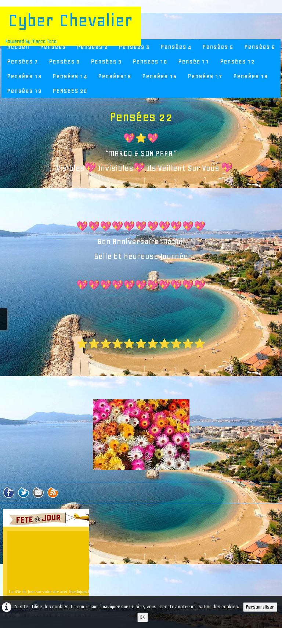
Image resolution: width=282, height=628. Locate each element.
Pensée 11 (193, 61)
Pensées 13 (24, 76)
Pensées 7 (22, 61)
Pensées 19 (24, 90)
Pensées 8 (64, 61)
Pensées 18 (250, 76)
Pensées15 (114, 76)
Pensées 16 (159, 76)
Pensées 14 (70, 76)
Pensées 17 (205, 76)
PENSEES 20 (70, 90)
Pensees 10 (150, 61)
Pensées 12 (237, 61)
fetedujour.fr (80, 591)
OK (142, 617)
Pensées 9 (106, 61)
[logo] (70, 26)
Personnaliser (260, 607)
